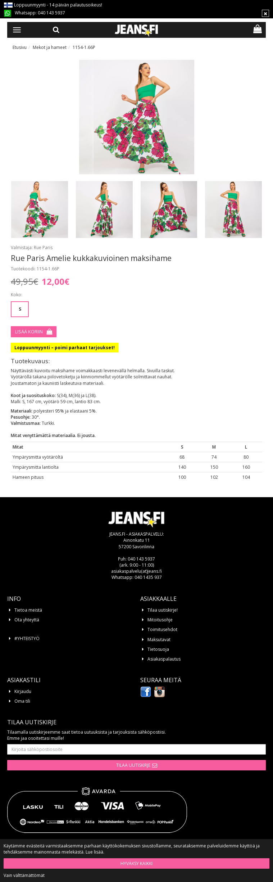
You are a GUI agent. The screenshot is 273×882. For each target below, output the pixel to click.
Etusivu (20, 47)
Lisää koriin (29, 331)
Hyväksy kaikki (136, 863)
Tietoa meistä (28, 610)
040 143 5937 (51, 13)
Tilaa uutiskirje (133, 765)
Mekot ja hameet (50, 47)
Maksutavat (158, 639)
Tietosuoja (158, 649)
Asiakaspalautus (164, 659)
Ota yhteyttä (26, 620)
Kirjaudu (22, 691)
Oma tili (22, 701)
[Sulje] (265, 13)
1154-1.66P (84, 47)
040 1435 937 (148, 577)
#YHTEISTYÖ (27, 638)
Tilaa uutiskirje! (162, 610)
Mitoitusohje (160, 620)
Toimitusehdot (162, 629)
